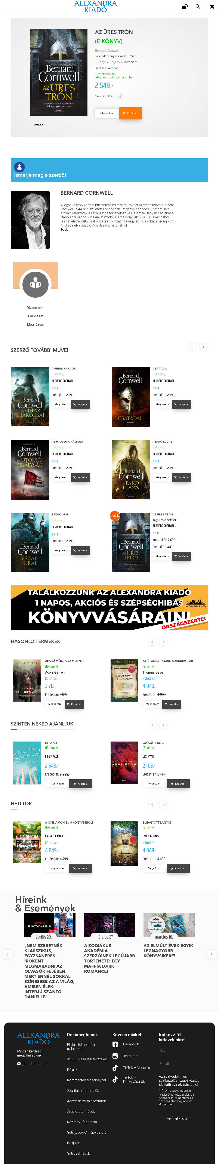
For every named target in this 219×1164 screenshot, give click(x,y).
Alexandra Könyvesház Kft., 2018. (115, 56)
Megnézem (61, 404)
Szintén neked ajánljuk (42, 724)
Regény (115, 62)
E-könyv (100, 62)
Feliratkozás (178, 1118)
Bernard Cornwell (107, 50)
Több (64, 229)
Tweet (38, 125)
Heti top (21, 804)
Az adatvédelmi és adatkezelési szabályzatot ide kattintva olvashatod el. (179, 1080)
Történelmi (130, 62)
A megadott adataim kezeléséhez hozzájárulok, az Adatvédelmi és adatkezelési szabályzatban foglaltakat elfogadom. (176, 1097)
